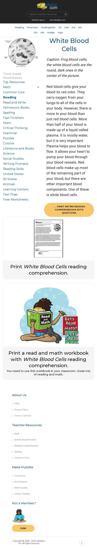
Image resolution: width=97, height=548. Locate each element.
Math (7, 87)
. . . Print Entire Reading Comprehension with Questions (69, 209)
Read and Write (14, 102)
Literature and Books (18, 148)
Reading (19, 27)
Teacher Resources (27, 425)
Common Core (14, 92)
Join (23, 528)
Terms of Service (21, 415)
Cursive (8, 143)
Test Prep (10, 194)
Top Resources (14, 82)
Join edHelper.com (57, 20)
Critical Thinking (15, 128)
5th (36, 32)
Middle (51, 32)
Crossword (18, 475)
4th (80, 27)
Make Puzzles (22, 467)
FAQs (16, 403)
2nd (66, 27)
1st (59, 27)
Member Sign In (38, 20)
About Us (19, 395)
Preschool (32, 27)
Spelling (9, 112)
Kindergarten (48, 27)
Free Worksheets (15, 199)
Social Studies (13, 158)
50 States (10, 179)
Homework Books (16, 107)
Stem (7, 123)
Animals (9, 184)
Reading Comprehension (25, 445)
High (60, 32)
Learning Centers (16, 189)
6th (42, 32)
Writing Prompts (15, 164)
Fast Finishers (13, 118)
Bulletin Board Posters (24, 439)
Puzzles (8, 138)
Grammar (10, 133)
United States (13, 174)
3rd (73, 27)
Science (9, 153)
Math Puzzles (20, 487)
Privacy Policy (20, 409)
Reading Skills (13, 169)
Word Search (19, 481)
